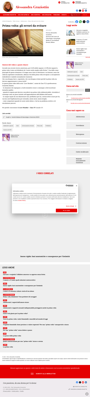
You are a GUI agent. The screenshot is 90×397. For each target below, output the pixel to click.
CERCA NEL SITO (75, 15)
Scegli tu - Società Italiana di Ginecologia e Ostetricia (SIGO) (22, 117)
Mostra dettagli (70, 206)
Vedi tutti (88, 57)
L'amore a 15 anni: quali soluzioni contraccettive (81, 41)
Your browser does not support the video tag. (22, 42)
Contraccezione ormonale (28, 125)
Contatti (64, 15)
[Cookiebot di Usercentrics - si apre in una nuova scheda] (66, 186)
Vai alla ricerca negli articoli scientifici (80, 98)
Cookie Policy (22, 200)
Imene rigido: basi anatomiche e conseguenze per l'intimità (81, 51)
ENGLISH (85, 15)
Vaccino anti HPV (7, 130)
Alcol (17, 125)
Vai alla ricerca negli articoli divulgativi (80, 103)
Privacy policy (7, 391)
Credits (22, 391)
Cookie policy (15, 391)
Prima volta (39, 125)
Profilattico (48, 125)
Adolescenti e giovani (8, 125)
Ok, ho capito (66, 210)
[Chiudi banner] (76, 185)
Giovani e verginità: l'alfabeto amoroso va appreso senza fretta (82, 32)
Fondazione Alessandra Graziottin (81, 2)
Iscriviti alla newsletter (65, 2)
